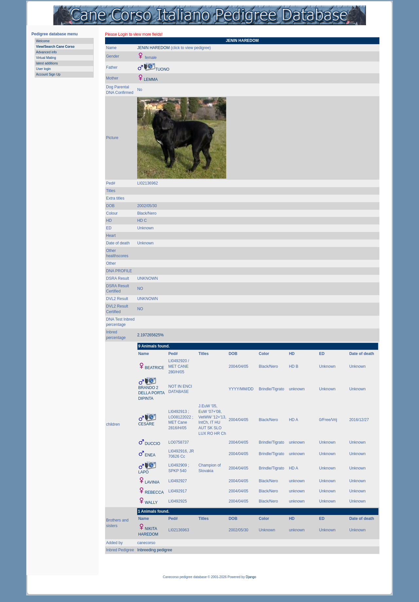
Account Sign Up (48, 74)
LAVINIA (152, 482)
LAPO (143, 472)
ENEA (150, 455)
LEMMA (151, 79)
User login (43, 69)
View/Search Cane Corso (55, 46)
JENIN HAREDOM (153, 47)
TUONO (162, 69)
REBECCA (154, 492)
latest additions (47, 63)
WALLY (151, 502)
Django (251, 577)
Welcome (43, 41)
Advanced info (46, 52)
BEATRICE (154, 367)
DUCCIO (152, 443)
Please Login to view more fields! (133, 34)
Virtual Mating (46, 58)
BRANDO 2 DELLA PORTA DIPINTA (151, 393)
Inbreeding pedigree (154, 550)
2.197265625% (150, 335)
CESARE (146, 424)
